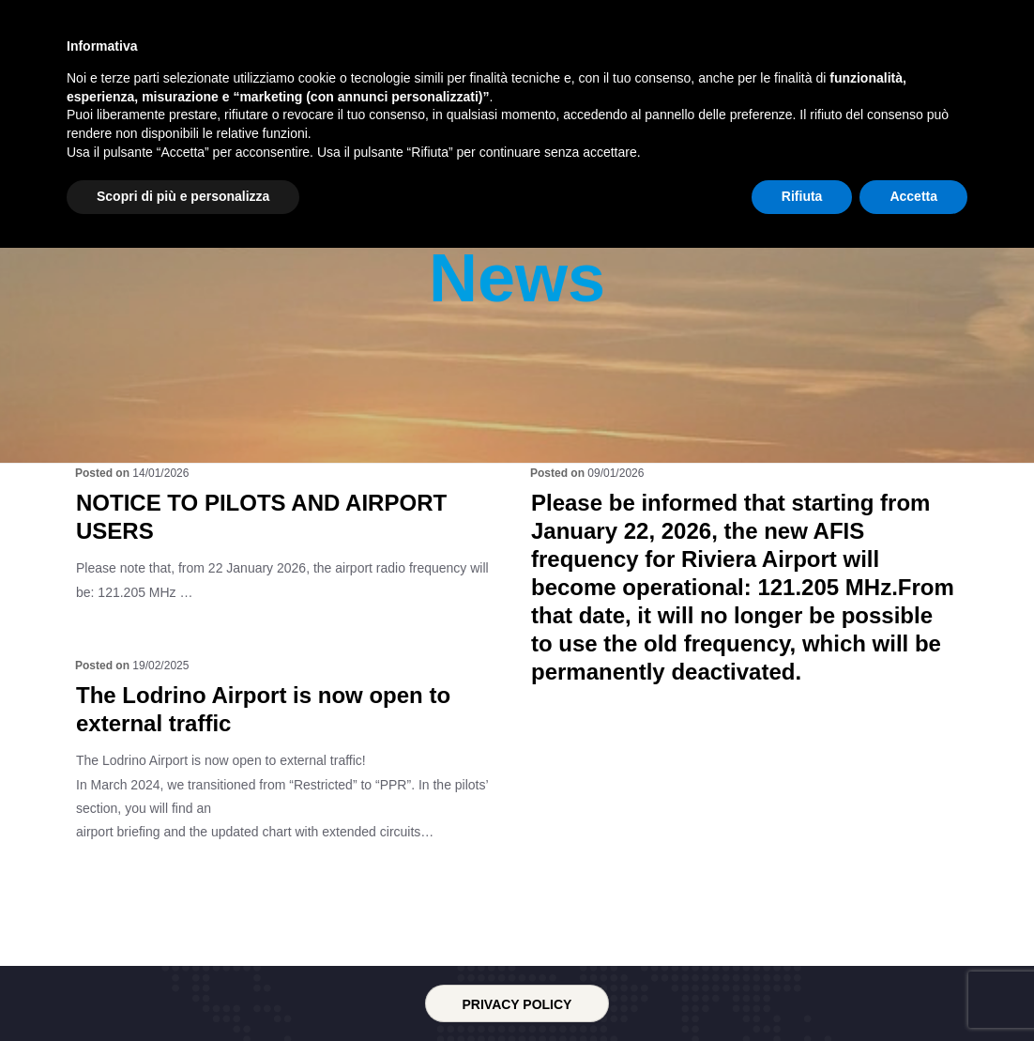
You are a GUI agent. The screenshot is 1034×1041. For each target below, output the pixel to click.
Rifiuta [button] (802, 989)
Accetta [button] (913, 989)
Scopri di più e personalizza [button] (183, 989)
